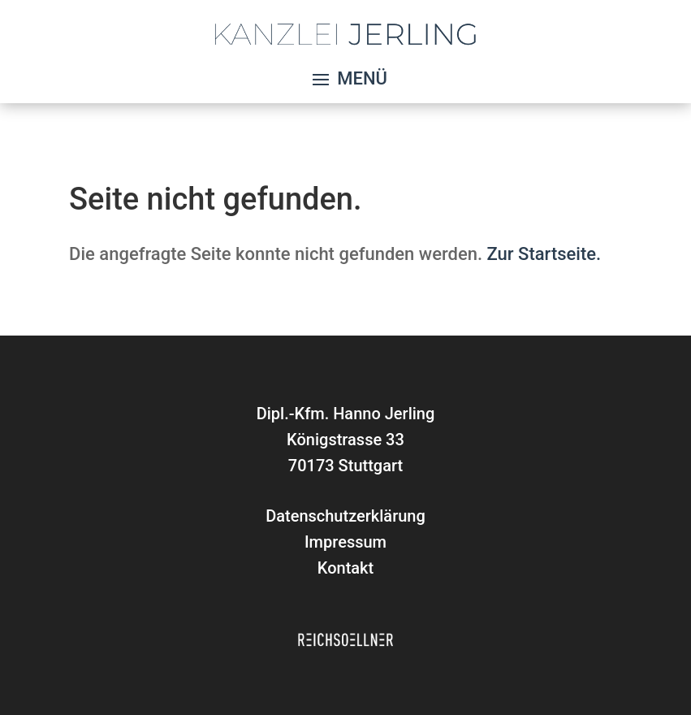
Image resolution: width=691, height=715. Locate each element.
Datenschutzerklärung (345, 516)
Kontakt (345, 568)
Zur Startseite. (544, 254)
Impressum (345, 542)
